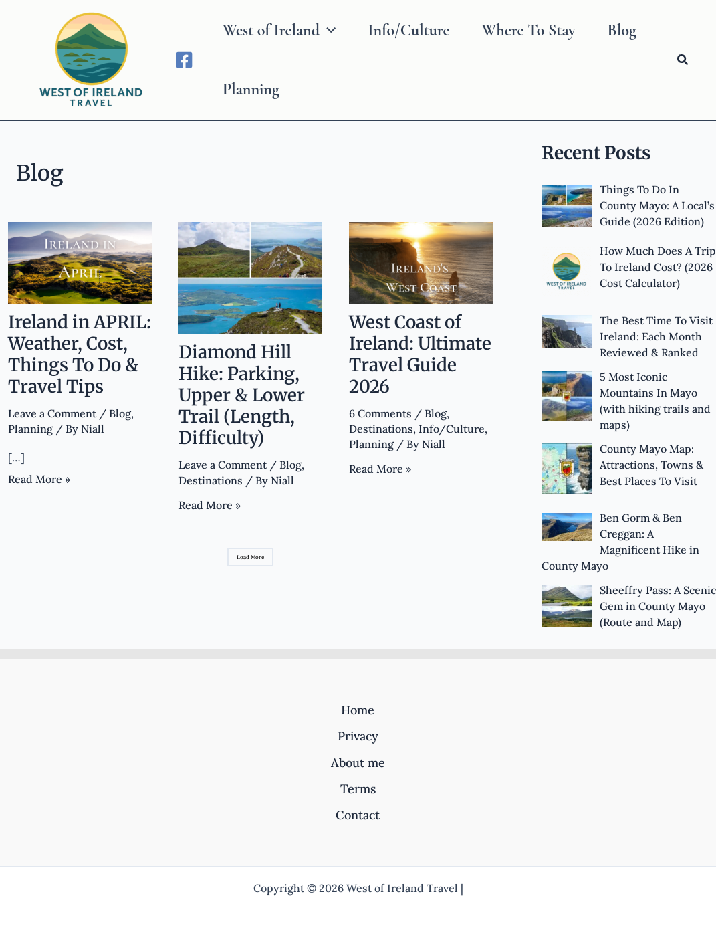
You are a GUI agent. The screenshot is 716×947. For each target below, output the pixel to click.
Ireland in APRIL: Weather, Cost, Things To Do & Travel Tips (79, 354)
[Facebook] (184, 60)
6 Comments (380, 413)
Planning (30, 428)
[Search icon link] (683, 60)
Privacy (358, 736)
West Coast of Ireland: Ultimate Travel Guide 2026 (420, 354)
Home (357, 710)
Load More (250, 557)
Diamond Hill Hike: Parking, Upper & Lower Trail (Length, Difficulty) (241, 395)
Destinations (210, 480)
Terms (358, 789)
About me (358, 762)
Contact (358, 815)
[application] (328, 30)
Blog (120, 413)
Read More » (39, 479)
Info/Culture (452, 428)
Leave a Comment (52, 413)
